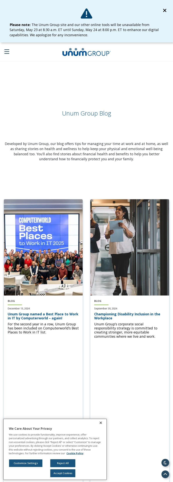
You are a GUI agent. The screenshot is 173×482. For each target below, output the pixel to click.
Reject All (63, 463)
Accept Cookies (63, 473)
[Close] (101, 423)
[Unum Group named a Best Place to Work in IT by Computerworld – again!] (43, 316)
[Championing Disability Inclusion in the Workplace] (129, 316)
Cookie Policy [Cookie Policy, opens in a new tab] (74, 453)
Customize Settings (26, 463)
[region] (55, 449)
